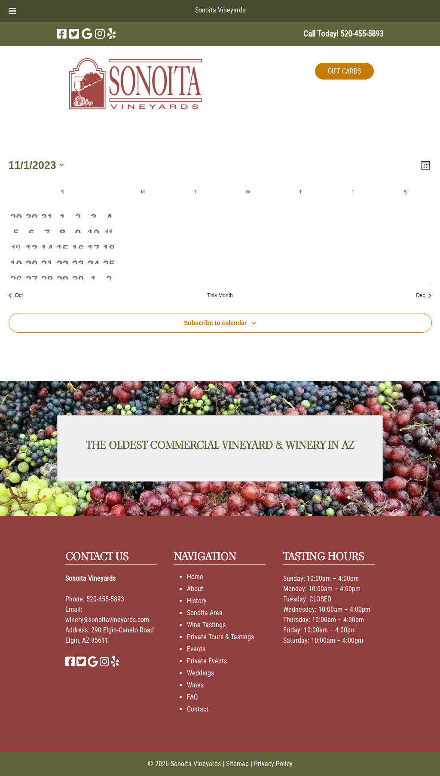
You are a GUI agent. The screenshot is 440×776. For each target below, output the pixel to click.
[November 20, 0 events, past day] (31, 256)
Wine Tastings (206, 625)
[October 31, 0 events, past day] (47, 210)
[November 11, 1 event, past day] (108, 225)
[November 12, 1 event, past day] (16, 240)
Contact (197, 709)
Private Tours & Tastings (220, 637)
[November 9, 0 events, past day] (78, 225)
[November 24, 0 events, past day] (93, 256)
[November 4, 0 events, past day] (108, 210)
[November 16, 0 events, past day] (78, 240)
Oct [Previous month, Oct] (16, 295)
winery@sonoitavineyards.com (107, 620)
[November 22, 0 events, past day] (62, 256)
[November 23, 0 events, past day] (78, 256)
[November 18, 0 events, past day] (108, 240)
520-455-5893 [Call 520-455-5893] (105, 599)
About (195, 589)
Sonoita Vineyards (220, 10)
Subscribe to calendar (215, 322)
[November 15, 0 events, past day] (62, 240)
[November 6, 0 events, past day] (31, 225)
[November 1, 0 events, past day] (62, 210)
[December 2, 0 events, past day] (108, 271)
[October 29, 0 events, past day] (16, 210)
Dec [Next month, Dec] (423, 295)
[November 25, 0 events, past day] (108, 256)
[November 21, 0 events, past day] (47, 256)
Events (196, 649)
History (197, 601)
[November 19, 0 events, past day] (16, 256)
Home (195, 577)
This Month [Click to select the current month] (219, 295)
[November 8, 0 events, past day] (62, 225)
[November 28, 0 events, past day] (47, 271)
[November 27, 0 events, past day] (31, 271)
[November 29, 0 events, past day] (62, 271)
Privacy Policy (273, 764)
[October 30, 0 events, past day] (31, 210)
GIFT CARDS (344, 71)
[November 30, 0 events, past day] (78, 271)
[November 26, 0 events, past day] (16, 271)
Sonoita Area (205, 613)
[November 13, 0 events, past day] (31, 240)
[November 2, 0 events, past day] (78, 210)
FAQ (192, 697)
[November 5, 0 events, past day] (16, 225)
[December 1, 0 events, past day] (93, 271)
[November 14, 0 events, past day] (47, 240)
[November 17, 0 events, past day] (93, 240)
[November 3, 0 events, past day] (93, 210)
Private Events (207, 661)
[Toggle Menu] (12, 11)
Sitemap (237, 764)
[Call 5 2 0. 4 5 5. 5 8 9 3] (361, 34)
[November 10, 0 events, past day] (93, 225)
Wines (195, 685)
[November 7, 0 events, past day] (47, 225)
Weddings (200, 673)
